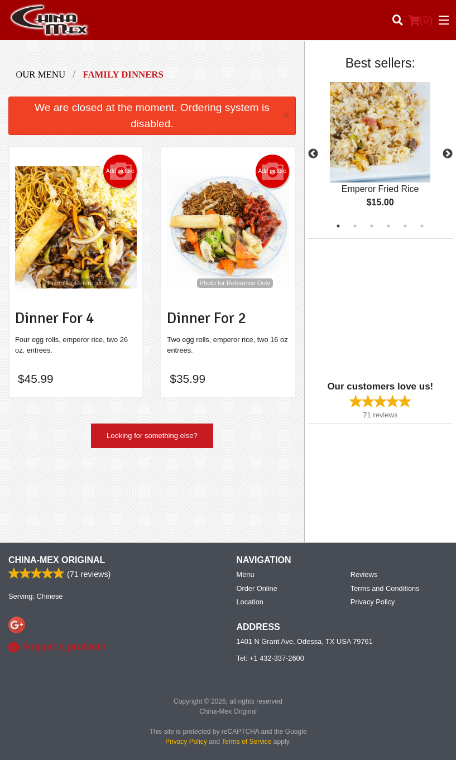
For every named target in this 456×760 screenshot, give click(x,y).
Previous (313, 154)
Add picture (120, 171)
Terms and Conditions (385, 588)
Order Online (257, 588)
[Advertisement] (377, 308)
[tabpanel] (380, 154)
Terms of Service (246, 741)
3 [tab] (371, 226)
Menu (246, 574)
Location (250, 602)
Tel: (270, 658)
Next (447, 154)
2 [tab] (355, 226)
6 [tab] (422, 226)
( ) (420, 20)
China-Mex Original (56, 560)
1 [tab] (338, 226)
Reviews (364, 574)
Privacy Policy (373, 602)
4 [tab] (388, 226)
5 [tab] (405, 226)
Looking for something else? (152, 435)
